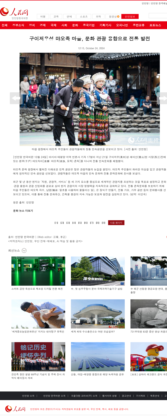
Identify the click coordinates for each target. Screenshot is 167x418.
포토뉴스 (155, 25)
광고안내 (126, 395)
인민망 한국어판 (24, 237)
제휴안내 (154, 395)
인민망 (145, 3)
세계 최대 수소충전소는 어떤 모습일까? (93, 331)
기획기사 (105, 25)
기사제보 (140, 395)
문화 (75, 25)
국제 (53, 25)
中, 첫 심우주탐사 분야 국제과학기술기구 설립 (96, 288)
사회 (64, 25)
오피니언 (122, 25)
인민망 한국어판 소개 (54, 395)
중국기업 (89, 25)
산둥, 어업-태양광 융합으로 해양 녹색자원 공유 (97, 374)
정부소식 (18, 25)
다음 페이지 (116, 222)
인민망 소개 (28, 395)
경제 (43, 25)
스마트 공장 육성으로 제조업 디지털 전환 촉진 (37, 288)
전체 (5, 25)
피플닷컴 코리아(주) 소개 (83, 395)
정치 (32, 25)
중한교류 (138, 25)
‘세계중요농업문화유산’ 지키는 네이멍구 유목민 (37, 331)
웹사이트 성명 (109, 395)
